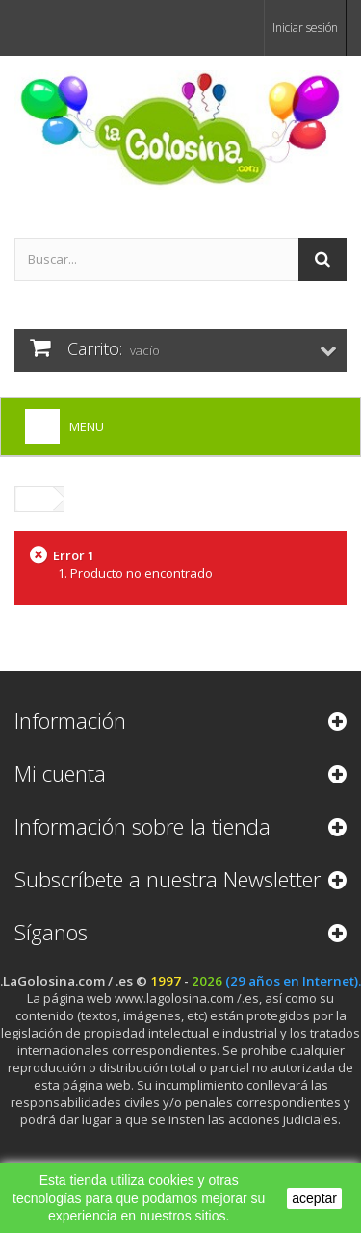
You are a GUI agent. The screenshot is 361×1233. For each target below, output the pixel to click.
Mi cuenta (60, 772)
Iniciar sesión (305, 27)
